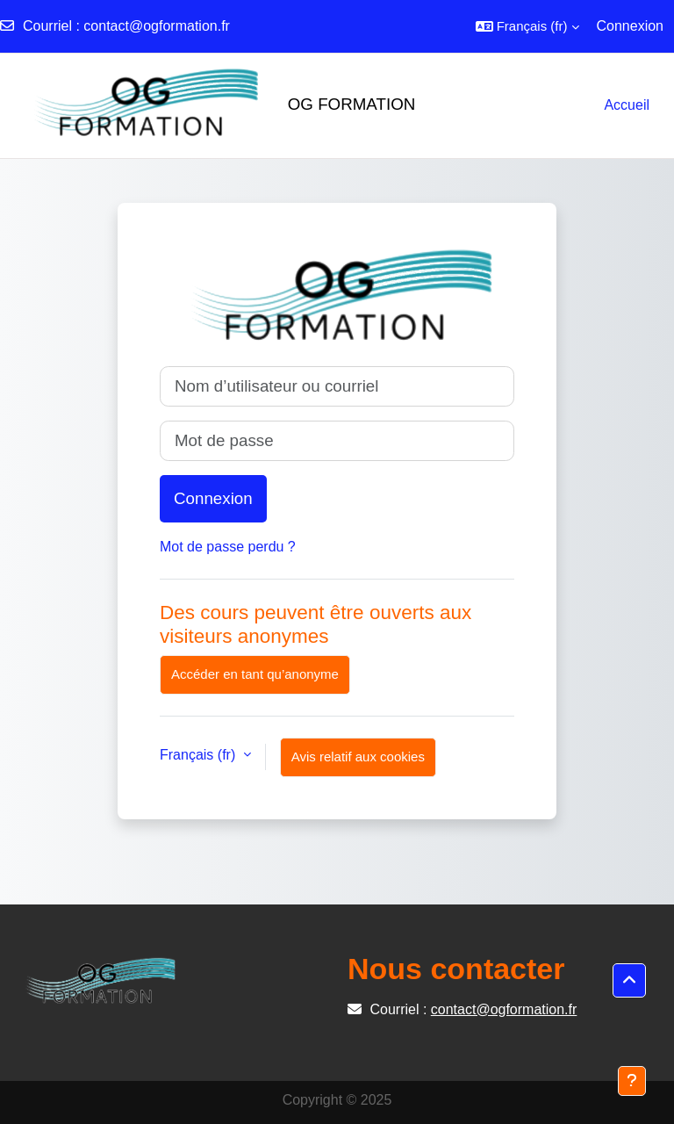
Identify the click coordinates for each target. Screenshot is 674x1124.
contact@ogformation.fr (156, 25)
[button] (527, 26)
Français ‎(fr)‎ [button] (200, 754)
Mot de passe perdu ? (228, 546)
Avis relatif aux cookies (358, 756)
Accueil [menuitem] (626, 104)
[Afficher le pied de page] (632, 1081)
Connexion (630, 25)
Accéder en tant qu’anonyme (255, 673)
